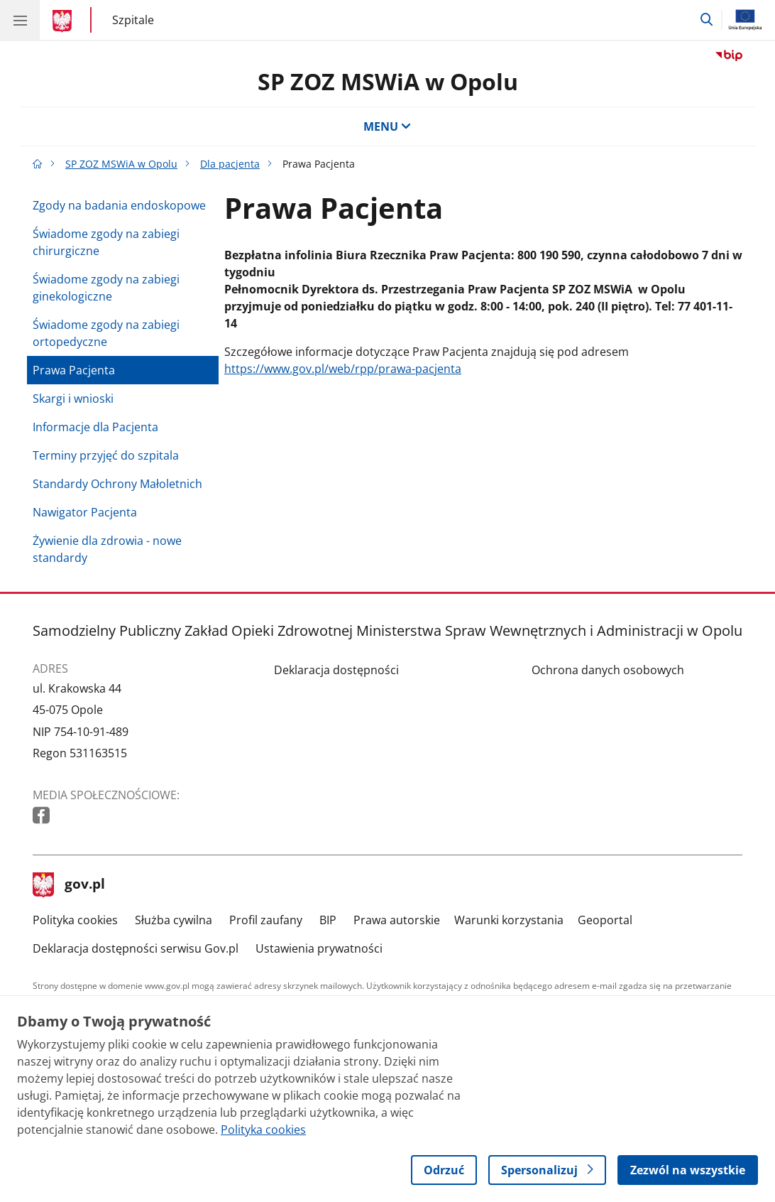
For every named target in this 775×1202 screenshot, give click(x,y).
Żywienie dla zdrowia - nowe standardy (107, 549)
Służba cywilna (173, 920)
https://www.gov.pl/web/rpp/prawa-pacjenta (342, 369)
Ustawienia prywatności (319, 948)
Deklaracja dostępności (336, 670)
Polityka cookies (75, 920)
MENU (387, 126)
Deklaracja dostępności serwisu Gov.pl (135, 948)
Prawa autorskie (396, 920)
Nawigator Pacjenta (85, 512)
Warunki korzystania (509, 920)
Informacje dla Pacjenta (95, 427)
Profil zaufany (265, 920)
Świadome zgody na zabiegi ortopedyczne (106, 333)
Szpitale (133, 19)
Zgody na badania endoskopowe (119, 205)
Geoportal (605, 920)
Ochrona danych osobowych (608, 670)
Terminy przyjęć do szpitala (106, 455)
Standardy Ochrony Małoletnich (117, 484)
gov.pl (69, 885)
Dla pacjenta (230, 163)
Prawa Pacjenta (74, 370)
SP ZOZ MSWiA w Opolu (388, 81)
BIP (327, 920)
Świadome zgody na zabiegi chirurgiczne (106, 242)
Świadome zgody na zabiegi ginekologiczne (106, 287)
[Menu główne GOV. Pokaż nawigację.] (20, 20)
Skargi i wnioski (73, 398)
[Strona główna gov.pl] (64, 21)
